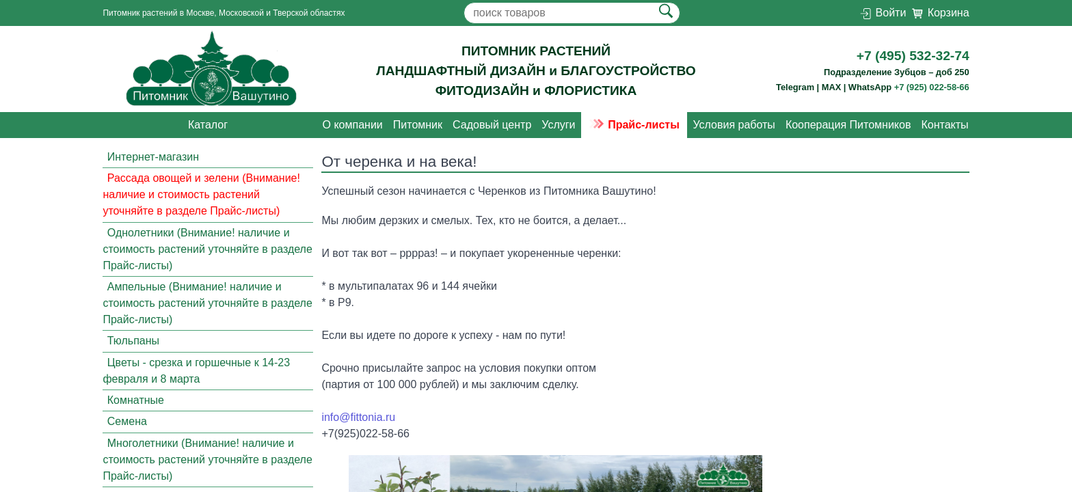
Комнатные (135, 400)
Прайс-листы (634, 125)
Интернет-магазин (153, 157)
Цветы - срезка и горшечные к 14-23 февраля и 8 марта (196, 371)
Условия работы (734, 125)
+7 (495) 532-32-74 (913, 56)
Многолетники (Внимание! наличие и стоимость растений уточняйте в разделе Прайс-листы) (207, 459)
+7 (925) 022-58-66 (931, 87)
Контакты (944, 125)
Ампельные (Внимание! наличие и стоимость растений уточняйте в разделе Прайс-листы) (207, 303)
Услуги (558, 125)
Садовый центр (492, 125)
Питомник (417, 125)
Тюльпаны (133, 340)
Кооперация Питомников (848, 125)
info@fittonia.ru (358, 417)
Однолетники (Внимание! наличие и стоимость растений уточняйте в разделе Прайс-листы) (207, 249)
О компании (353, 125)
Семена (127, 422)
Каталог (208, 125)
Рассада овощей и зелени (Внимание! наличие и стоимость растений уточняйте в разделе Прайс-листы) (201, 194)
